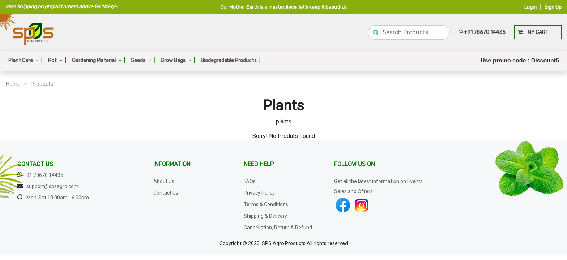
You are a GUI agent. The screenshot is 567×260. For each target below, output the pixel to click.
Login (530, 7)
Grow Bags (178, 60)
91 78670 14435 (44, 175)
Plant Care (25, 60)
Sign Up (553, 7)
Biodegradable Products (230, 60)
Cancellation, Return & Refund (278, 227)
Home (13, 84)
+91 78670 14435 (482, 32)
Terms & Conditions (266, 204)
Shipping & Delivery (265, 216)
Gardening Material (98, 60)
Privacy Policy (259, 193)
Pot (57, 60)
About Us (163, 181)
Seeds (143, 60)
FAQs (250, 181)
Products (42, 84)
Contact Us (165, 193)
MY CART (533, 32)
